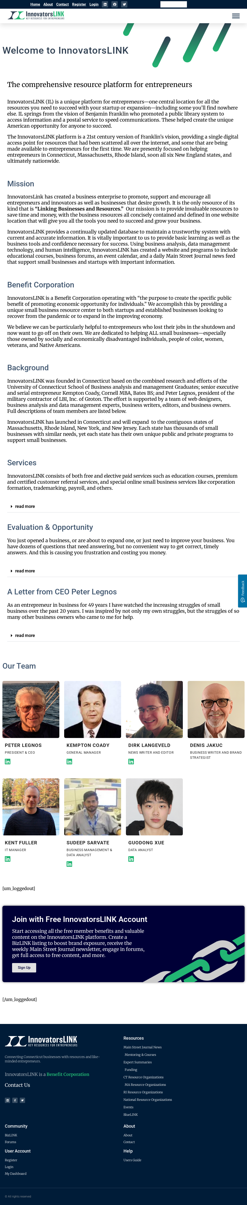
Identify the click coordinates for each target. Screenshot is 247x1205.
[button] (123, 506)
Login (93, 4)
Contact (62, 4)
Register (79, 4)
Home (35, 4)
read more (25, 506)
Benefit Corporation (68, 1074)
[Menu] (236, 16)
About (48, 4)
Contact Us (17, 1085)
